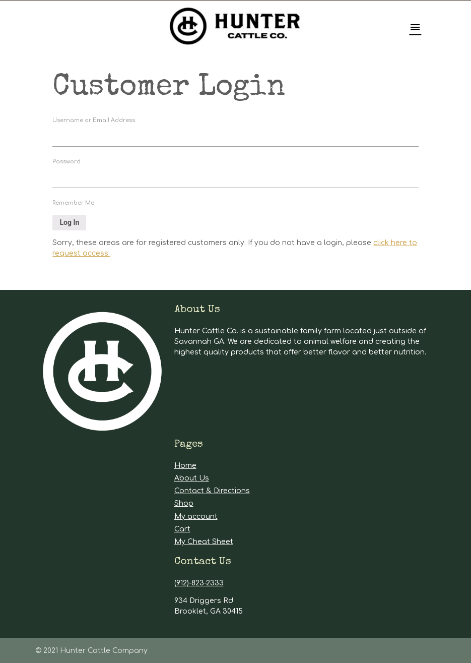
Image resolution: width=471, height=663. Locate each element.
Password (66, 161)
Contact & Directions (212, 491)
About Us (191, 478)
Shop (183, 503)
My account (196, 516)
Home (185, 465)
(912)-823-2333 (199, 583)
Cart (182, 529)
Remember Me (73, 203)
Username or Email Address (93, 120)
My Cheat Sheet (203, 542)
